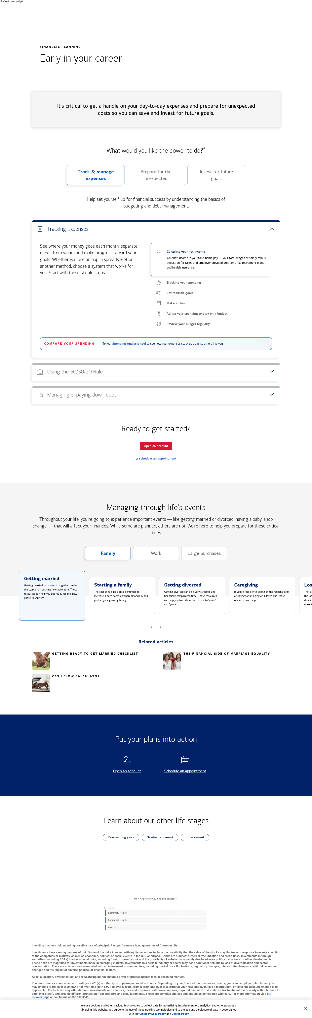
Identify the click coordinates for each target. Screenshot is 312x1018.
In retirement (192, 837)
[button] (156, 229)
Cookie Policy (180, 1013)
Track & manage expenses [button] (90, 177)
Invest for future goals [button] (210, 177)
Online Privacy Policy (152, 1013)
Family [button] (100, 555)
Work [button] (147, 555)
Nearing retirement (157, 837)
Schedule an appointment (183, 771)
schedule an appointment (157, 459)
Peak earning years (118, 837)
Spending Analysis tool (129, 344)
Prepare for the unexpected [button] (149, 177)
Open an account (122, 771)
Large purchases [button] (201, 555)
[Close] (305, 1008)
